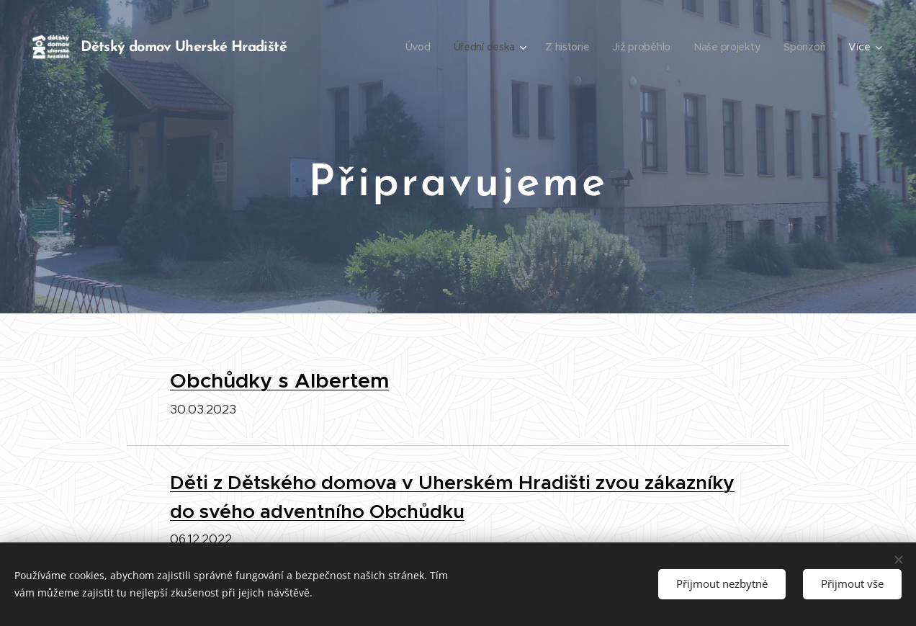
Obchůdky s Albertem (279, 380)
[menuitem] (413, 47)
